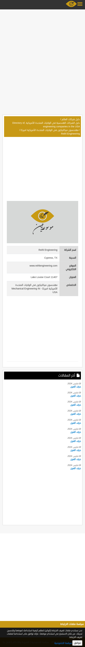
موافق (77, 643)
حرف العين (75, 386)
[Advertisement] (42, 35)
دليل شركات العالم (71, 119)
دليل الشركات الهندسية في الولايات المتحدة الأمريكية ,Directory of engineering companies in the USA (46, 124)
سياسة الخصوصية (63, 643)
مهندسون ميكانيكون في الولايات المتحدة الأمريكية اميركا (50, 130)
